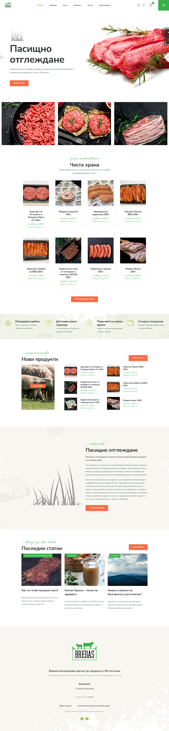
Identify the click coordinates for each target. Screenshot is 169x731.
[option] (84, 57)
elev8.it (90, 697)
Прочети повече (96, 508)
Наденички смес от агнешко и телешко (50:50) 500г (68, 273)
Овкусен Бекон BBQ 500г (133, 213)
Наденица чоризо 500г (100, 270)
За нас (90, 5)
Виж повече (19, 83)
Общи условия (65, 706)
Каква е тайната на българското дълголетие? (125, 592)
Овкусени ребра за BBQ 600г (36, 270)
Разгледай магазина (84, 299)
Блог (65, 5)
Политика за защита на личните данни (94, 706)
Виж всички (138, 358)
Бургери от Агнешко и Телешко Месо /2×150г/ (36, 216)
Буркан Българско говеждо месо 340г (90, 401)
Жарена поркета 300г (68, 213)
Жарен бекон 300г (133, 270)
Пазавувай (38, 386)
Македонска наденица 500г (100, 213)
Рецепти (77, 5)
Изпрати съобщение (85, 688)
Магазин (53, 5)
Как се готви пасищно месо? (39, 590)
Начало (40, 5)
